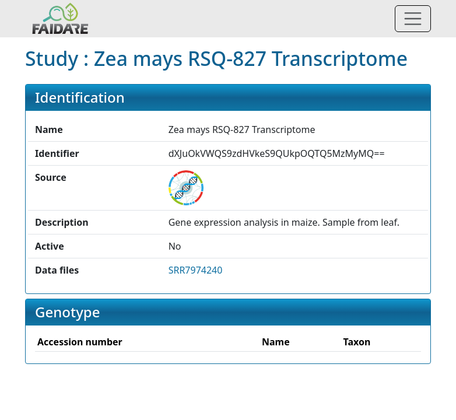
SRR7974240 (196, 270)
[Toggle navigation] (413, 18)
